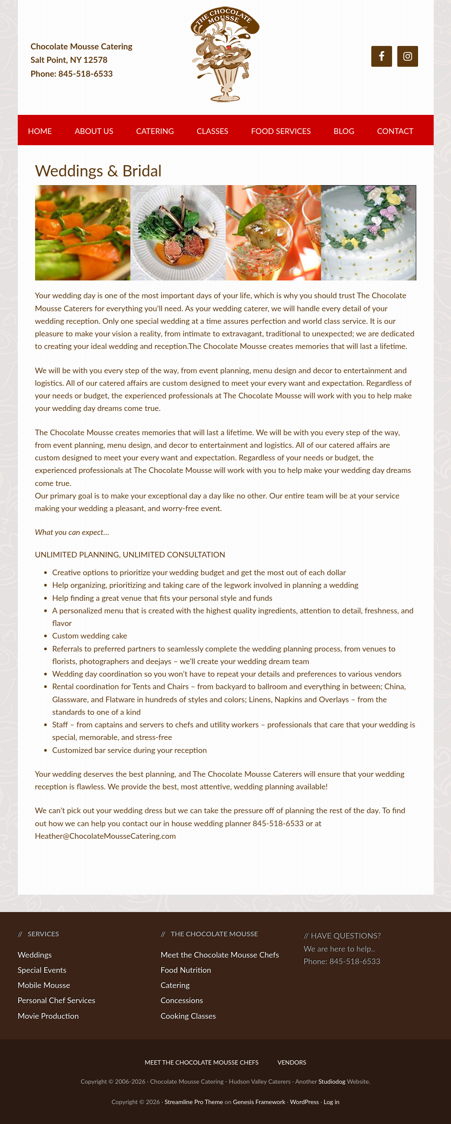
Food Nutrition (186, 969)
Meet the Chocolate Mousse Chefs (220, 954)
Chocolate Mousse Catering (225, 59)
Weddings (35, 954)
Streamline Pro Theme (194, 1101)
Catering (175, 985)
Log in (332, 1101)
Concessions (182, 1000)
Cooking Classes (188, 1015)
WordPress (304, 1101)
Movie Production (48, 1015)
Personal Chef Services (56, 1000)
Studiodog (331, 1081)
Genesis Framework (259, 1101)
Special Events (42, 969)
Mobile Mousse (44, 985)
